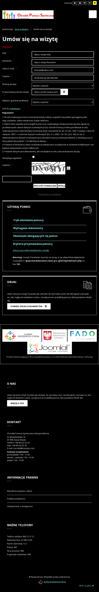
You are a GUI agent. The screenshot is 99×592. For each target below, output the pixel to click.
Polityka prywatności (16, 498)
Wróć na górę (86, 585)
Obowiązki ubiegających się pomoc (35, 236)
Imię (4, 53)
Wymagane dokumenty (28, 228)
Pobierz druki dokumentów (29, 306)
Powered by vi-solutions (49, 194)
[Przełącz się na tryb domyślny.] (75, 3)
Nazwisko (7, 60)
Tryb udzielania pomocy (28, 220)
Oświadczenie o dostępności (20, 506)
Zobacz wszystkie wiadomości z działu (31, 250)
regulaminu (15, 108)
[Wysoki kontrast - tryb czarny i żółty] (90, 3)
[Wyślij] (61, 186)
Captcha (6, 165)
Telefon (6, 76)
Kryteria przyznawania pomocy (32, 244)
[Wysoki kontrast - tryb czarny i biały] (85, 3)
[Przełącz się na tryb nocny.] (80, 3)
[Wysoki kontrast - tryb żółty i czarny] (95, 3)
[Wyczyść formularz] (45, 186)
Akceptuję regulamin (12, 158)
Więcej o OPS (17, 403)
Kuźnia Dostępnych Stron (52, 581)
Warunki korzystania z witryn (19, 491)
